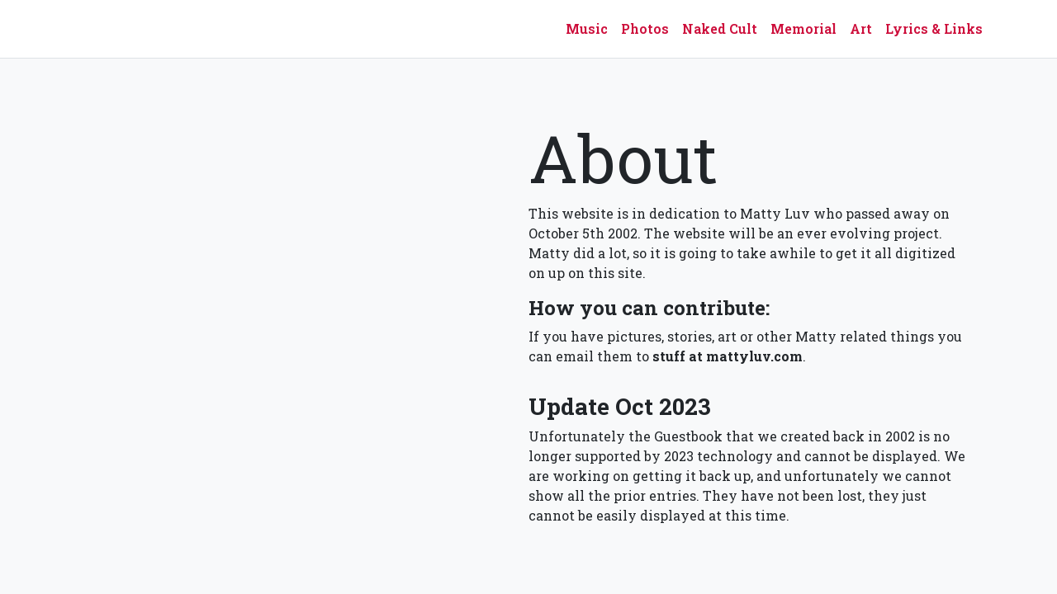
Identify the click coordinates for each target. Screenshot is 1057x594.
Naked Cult (719, 28)
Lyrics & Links (934, 28)
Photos (645, 28)
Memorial (803, 28)
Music (587, 28)
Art (861, 28)
